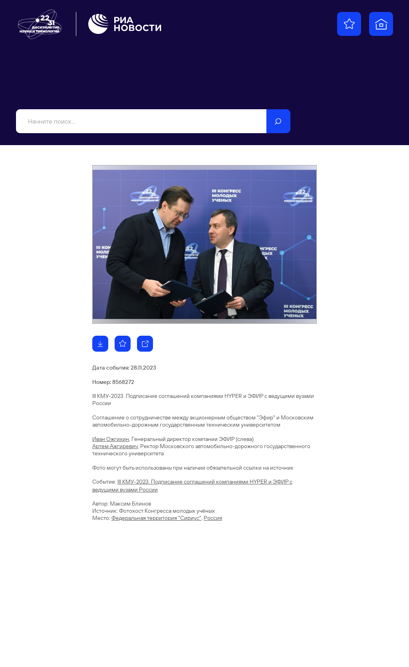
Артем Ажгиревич (115, 446)
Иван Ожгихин (110, 439)
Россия (213, 517)
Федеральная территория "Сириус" (156, 517)
